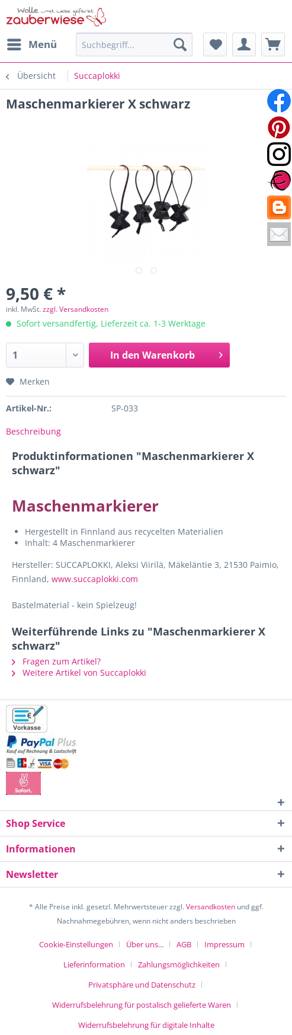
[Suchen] (180, 44)
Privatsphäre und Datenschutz (141, 984)
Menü (32, 43)
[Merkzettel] (215, 44)
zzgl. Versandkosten (75, 309)
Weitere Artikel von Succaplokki (79, 672)
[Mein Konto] (244, 44)
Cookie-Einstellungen (76, 944)
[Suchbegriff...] (134, 44)
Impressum (224, 944)
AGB (184, 944)
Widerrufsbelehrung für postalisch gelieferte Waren (141, 1004)
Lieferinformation (94, 964)
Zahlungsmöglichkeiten (179, 964)
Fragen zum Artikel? (56, 661)
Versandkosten (210, 907)
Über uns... (144, 944)
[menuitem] (31, 44)
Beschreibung (33, 431)
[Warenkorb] (273, 44)
